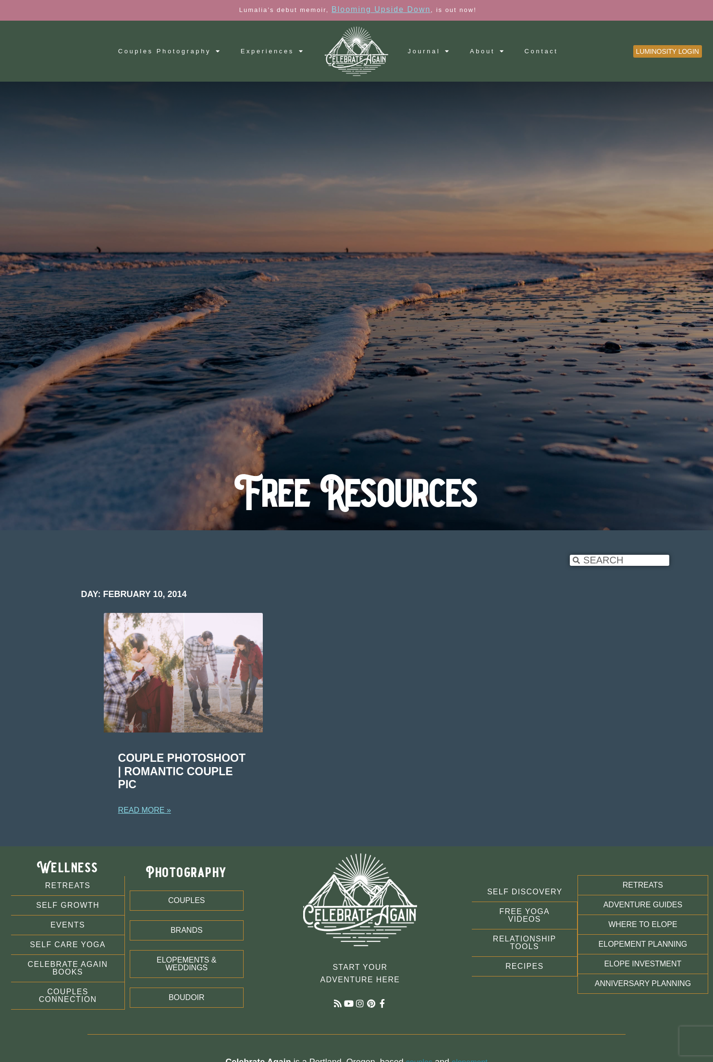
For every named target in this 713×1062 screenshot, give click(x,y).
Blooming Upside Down (381, 9)
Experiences (273, 51)
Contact (541, 51)
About (487, 51)
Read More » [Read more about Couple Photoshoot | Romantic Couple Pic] (144, 810)
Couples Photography (169, 51)
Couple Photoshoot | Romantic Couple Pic (182, 771)
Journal (429, 51)
